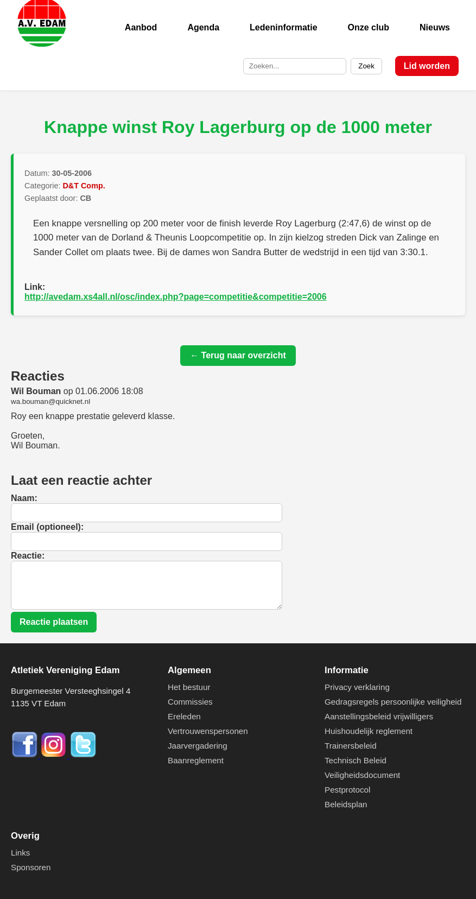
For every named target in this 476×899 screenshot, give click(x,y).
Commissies (190, 701)
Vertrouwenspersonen (208, 731)
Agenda (203, 27)
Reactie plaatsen (54, 621)
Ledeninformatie (283, 27)
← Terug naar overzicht (238, 355)
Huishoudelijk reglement (368, 731)
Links (20, 852)
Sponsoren (30, 867)
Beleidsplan (346, 804)
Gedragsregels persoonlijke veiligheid (393, 701)
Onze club (368, 27)
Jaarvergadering (197, 745)
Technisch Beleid (355, 760)
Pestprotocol (347, 789)
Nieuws (435, 27)
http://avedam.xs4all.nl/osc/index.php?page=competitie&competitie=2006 (175, 296)
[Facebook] (25, 755)
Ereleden (184, 716)
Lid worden (427, 66)
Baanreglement (196, 760)
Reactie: (28, 555)
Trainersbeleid (351, 745)
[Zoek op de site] (294, 66)
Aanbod (141, 27)
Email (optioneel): (47, 526)
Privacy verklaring (357, 687)
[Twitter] (83, 755)
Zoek (366, 66)
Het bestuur (189, 687)
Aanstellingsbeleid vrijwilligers (379, 716)
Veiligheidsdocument (362, 775)
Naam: (24, 498)
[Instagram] (54, 755)
